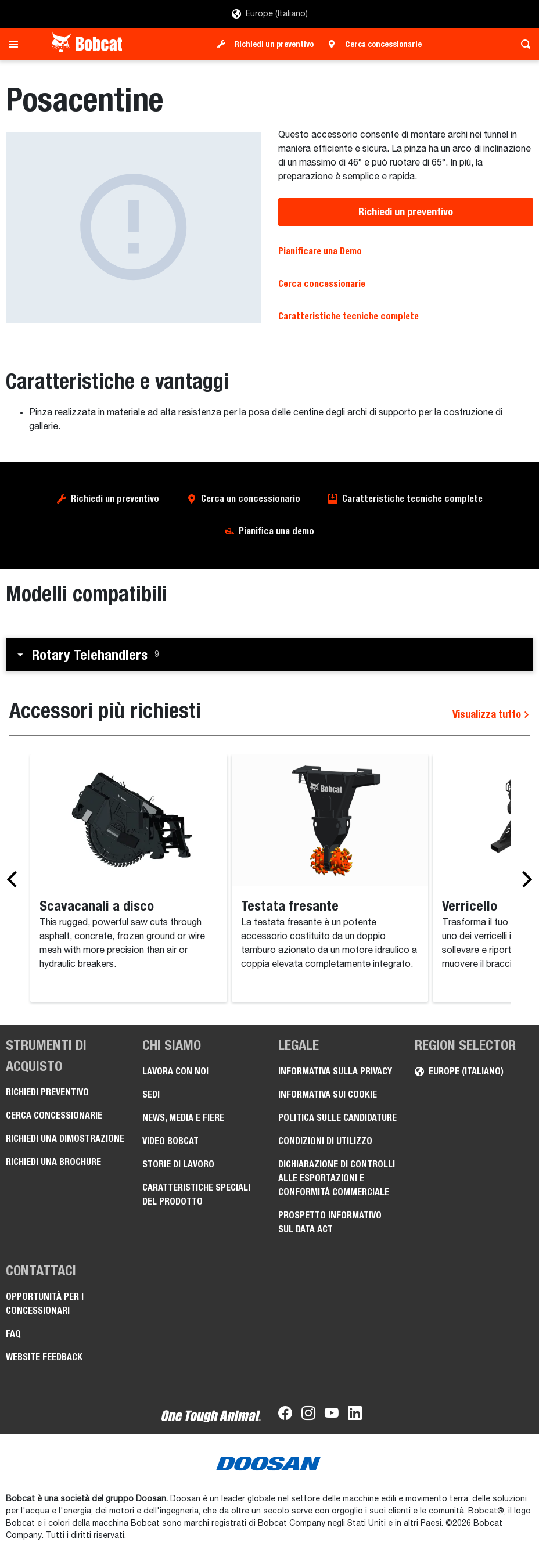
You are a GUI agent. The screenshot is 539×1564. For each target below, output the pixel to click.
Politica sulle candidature (337, 1117)
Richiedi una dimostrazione (65, 1138)
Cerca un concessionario (250, 498)
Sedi (151, 1094)
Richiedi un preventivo (274, 44)
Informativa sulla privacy (335, 1071)
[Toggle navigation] (16, 44)
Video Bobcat (170, 1140)
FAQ (13, 1333)
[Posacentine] (133, 227)
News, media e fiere (183, 1117)
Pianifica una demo (276, 531)
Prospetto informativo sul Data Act (330, 1222)
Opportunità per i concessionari (45, 1303)
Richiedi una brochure (53, 1161)
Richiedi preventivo (47, 1092)
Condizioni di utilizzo (325, 1140)
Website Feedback (44, 1356)
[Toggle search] (522, 44)
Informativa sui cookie (327, 1094)
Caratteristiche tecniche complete (348, 316)
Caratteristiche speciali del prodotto (196, 1194)
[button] (269, 654)
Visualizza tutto (491, 714)
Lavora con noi (175, 1071)
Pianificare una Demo (320, 251)
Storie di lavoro (178, 1164)
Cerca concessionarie (383, 44)
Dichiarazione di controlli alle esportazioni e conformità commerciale (336, 1178)
